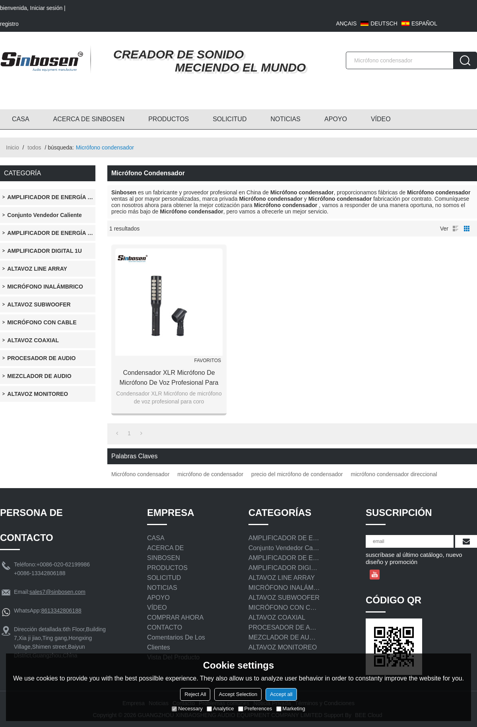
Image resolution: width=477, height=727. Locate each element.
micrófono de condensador (210, 474)
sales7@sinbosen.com (57, 592)
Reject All (195, 694)
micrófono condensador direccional (394, 474)
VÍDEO (381, 119)
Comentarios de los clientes (176, 642)
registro (9, 24)
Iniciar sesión (46, 8)
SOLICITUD (229, 119)
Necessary (187, 708)
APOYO (335, 119)
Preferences (255, 708)
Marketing (290, 708)
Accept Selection (238, 694)
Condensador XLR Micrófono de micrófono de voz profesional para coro (168, 378)
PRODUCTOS (168, 119)
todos (34, 147)
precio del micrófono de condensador (297, 474)
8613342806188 (61, 610)
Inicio (12, 147)
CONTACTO (164, 627)
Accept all (281, 694)
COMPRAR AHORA (175, 617)
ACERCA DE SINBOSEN (89, 119)
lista (456, 229)
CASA (20, 119)
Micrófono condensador (140, 474)
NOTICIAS (285, 119)
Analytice (220, 708)
